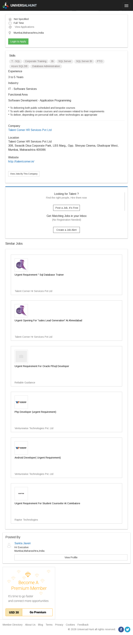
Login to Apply (18, 41)
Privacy (59, 624)
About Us (30, 624)
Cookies (70, 624)
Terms (49, 624)
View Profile (71, 557)
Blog (40, 624)
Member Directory (13, 624)
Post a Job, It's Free (66, 207)
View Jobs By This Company (24, 174)
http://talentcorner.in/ (21, 161)
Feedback (83, 624)
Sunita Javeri (22, 543)
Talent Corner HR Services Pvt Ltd (30, 129)
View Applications (21, 26)
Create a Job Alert (66, 229)
